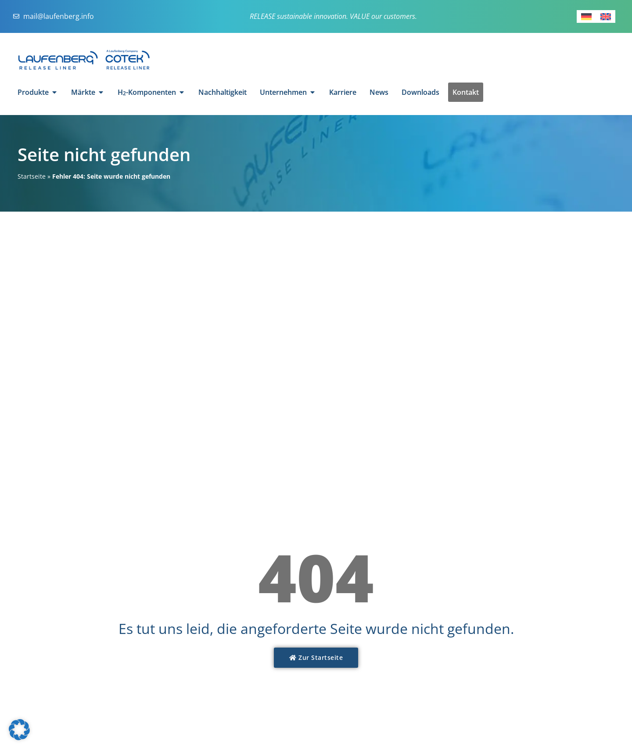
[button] (19, 729)
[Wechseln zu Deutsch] (586, 16)
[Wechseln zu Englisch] (605, 16)
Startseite (32, 176)
